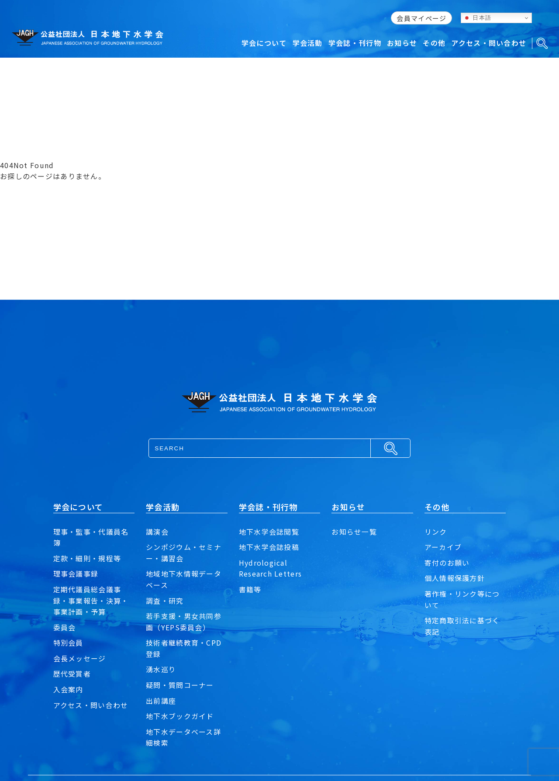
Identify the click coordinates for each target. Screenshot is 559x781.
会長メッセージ (79, 658)
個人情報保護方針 (454, 578)
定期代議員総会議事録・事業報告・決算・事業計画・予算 (91, 600)
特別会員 (68, 642)
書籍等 (250, 589)
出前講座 (161, 700)
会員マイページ (421, 18)
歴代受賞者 (72, 673)
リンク (435, 531)
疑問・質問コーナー (180, 685)
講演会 (157, 531)
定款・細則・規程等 (87, 558)
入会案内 (68, 689)
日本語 (477, 17)
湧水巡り (161, 669)
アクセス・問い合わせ (90, 705)
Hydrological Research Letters (270, 568)
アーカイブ (443, 547)
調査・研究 (164, 600)
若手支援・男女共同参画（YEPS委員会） (183, 621)
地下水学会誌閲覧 (269, 531)
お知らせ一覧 (354, 531)
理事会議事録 (76, 573)
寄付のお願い (447, 562)
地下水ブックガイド (180, 716)
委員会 (64, 627)
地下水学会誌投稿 (269, 547)
